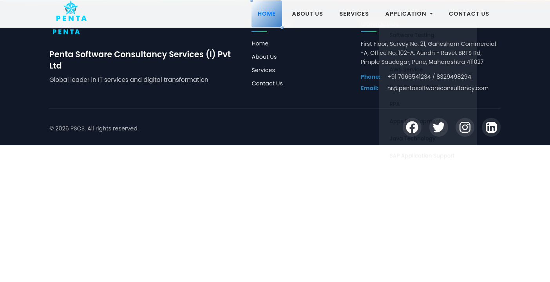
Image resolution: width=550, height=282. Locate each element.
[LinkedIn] (491, 128)
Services (263, 70)
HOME (267, 14)
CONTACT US (469, 14)
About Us (264, 57)
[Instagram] (465, 128)
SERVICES (354, 14)
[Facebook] (412, 128)
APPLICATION (409, 14)
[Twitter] (438, 128)
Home (259, 43)
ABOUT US (307, 14)
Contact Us (267, 83)
